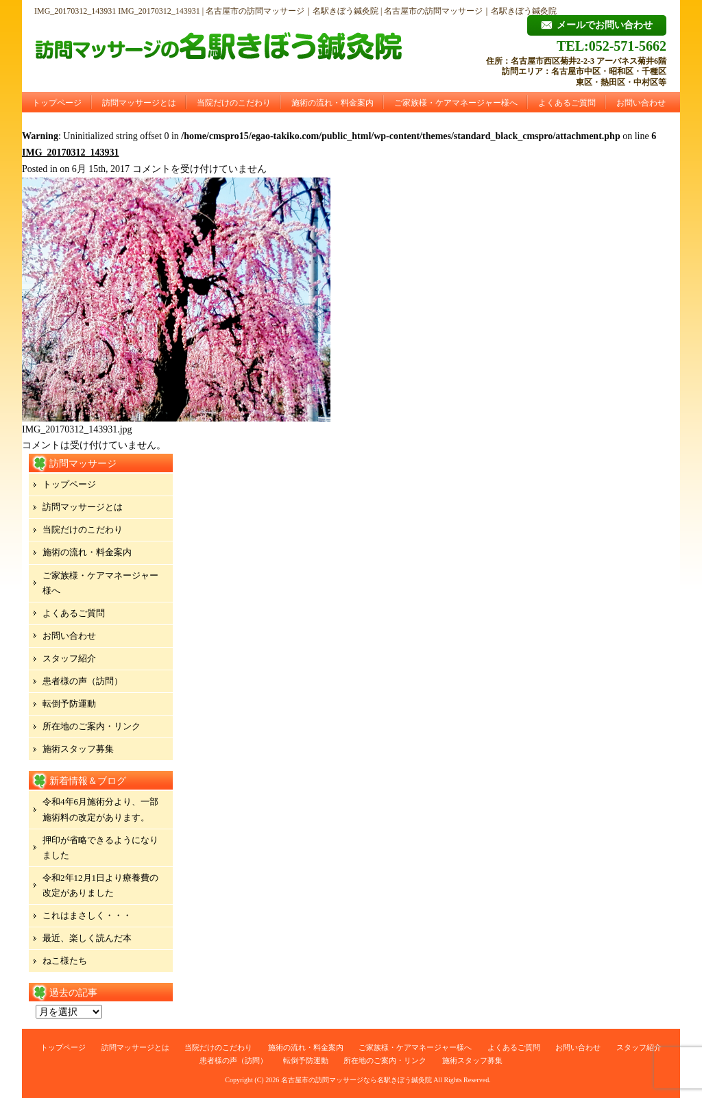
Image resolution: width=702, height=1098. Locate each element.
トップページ (57, 103)
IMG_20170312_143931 (70, 152)
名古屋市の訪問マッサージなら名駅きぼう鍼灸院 (356, 1080)
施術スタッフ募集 (78, 749)
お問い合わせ (641, 103)
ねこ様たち (65, 960)
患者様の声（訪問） (83, 681)
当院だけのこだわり (234, 103)
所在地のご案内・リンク (92, 726)
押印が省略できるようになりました (100, 847)
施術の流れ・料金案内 (332, 103)
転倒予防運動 (69, 703)
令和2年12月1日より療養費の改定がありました (100, 885)
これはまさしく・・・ (87, 915)
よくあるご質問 (567, 103)
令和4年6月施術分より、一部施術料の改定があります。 (100, 809)
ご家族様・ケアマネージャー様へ (456, 103)
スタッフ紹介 (69, 658)
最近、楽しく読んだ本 (87, 938)
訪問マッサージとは (139, 103)
